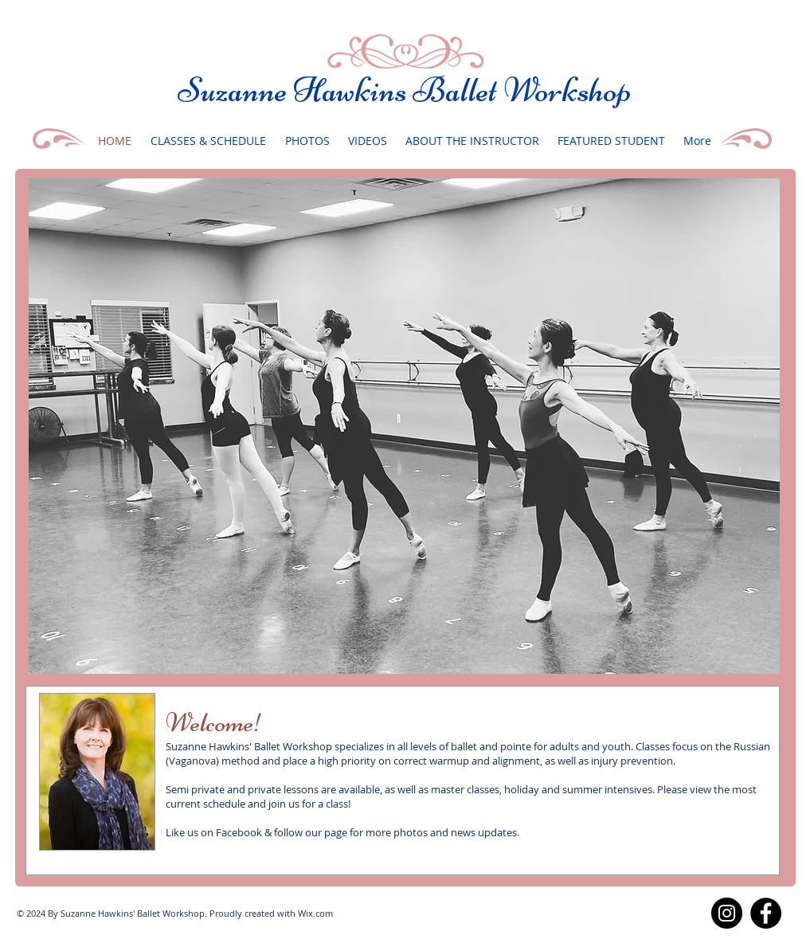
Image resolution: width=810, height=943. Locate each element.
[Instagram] (726, 913)
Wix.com (315, 913)
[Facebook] (765, 913)
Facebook (239, 832)
